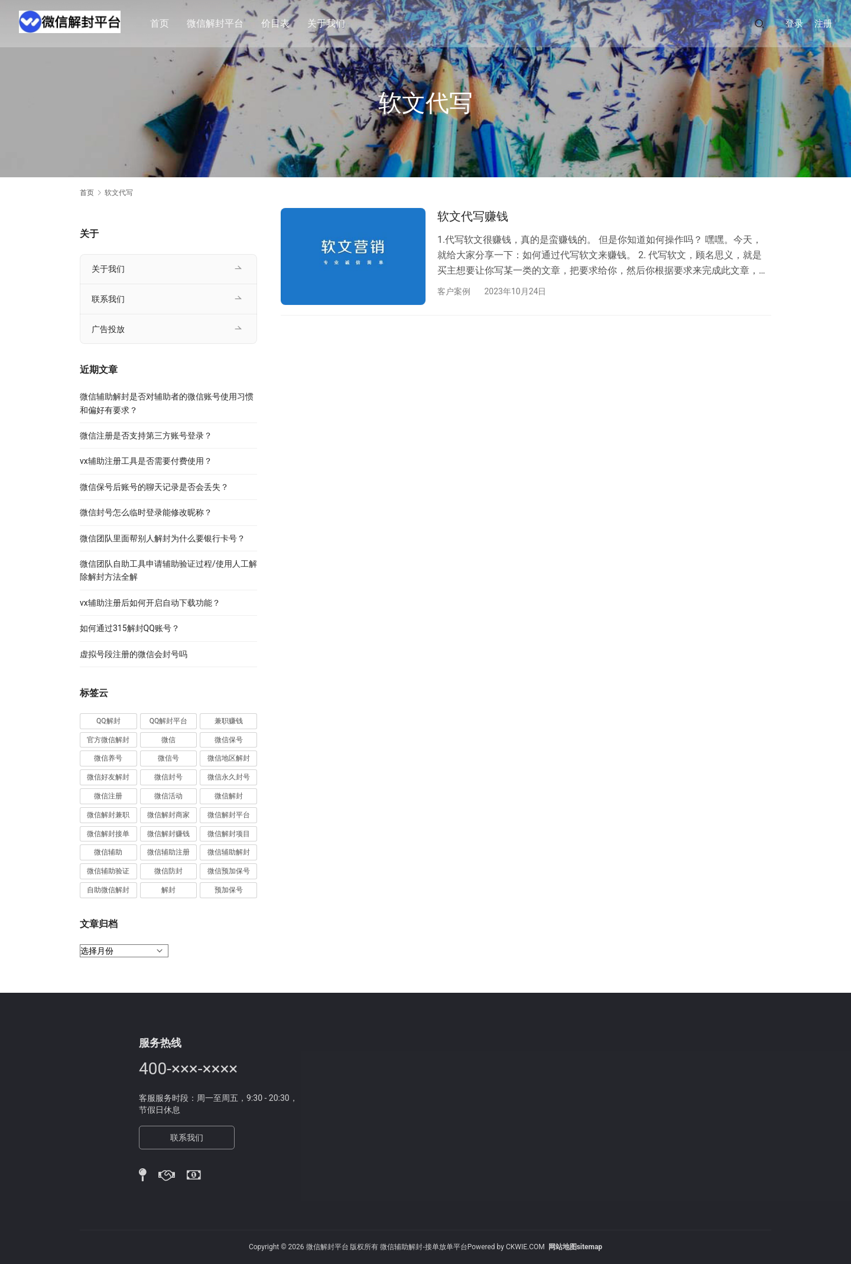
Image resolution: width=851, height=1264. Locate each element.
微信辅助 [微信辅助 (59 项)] (108, 852)
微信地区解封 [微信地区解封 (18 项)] (228, 758)
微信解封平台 (219, 23)
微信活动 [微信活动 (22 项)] (168, 796)
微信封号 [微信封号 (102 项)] (168, 777)
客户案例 (453, 291)
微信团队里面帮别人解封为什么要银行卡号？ (162, 538)
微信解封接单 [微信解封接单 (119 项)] (108, 834)
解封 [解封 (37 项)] (168, 890)
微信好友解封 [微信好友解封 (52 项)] (108, 777)
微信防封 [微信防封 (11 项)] (168, 871)
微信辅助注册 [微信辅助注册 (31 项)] (168, 852)
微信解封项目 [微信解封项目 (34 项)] (228, 834)
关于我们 (331, 23)
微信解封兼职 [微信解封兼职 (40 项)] (108, 815)
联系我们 (108, 299)
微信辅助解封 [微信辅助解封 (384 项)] (228, 852)
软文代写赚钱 (472, 216)
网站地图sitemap (575, 1247)
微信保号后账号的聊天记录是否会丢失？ (154, 487)
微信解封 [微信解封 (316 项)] (229, 796)
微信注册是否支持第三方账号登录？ (146, 435)
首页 (164, 23)
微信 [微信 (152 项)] (168, 740)
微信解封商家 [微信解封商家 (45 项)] (168, 815)
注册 (823, 23)
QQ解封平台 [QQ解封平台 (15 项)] (169, 721)
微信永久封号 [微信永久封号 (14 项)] (228, 777)
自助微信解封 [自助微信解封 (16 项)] (108, 890)
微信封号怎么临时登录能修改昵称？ (146, 512)
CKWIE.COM (525, 1247)
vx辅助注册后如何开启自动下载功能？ (150, 602)
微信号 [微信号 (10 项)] (168, 758)
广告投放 (108, 329)
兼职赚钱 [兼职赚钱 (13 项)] (229, 721)
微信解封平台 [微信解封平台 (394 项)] (228, 815)
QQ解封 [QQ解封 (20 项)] (108, 721)
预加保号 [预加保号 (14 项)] (229, 890)
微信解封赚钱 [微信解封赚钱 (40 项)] (168, 834)
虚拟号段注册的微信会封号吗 (133, 654)
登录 (794, 23)
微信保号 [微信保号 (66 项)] (229, 740)
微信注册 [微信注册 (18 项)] (108, 796)
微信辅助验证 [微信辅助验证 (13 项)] (108, 871)
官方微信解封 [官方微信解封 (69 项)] (108, 740)
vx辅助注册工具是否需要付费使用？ (146, 461)
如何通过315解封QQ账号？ (130, 628)
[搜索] (759, 23)
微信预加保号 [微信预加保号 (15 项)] (228, 871)
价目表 (280, 23)
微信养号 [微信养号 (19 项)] (108, 758)
